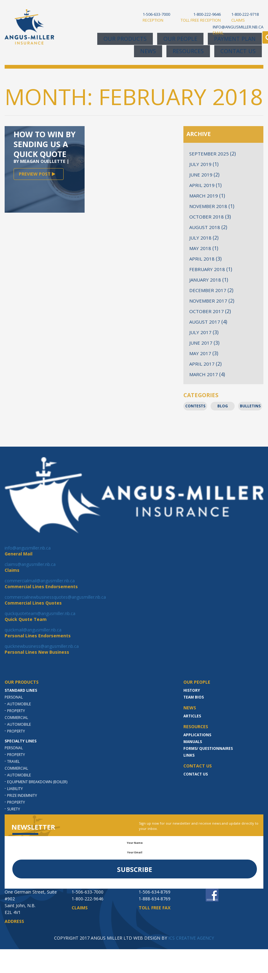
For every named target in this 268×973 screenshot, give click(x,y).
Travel (13, 761)
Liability (15, 788)
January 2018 (205, 280)
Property (16, 710)
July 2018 (200, 238)
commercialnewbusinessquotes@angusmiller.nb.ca (55, 597)
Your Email (134, 852)
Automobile (19, 704)
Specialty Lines (20, 741)
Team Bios (193, 697)
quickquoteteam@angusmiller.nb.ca (40, 613)
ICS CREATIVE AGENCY (191, 938)
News (148, 51)
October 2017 (206, 311)
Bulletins (250, 406)
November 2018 (208, 206)
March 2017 (203, 374)
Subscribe (134, 869)
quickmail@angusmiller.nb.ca (33, 630)
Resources (188, 51)
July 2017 (200, 332)
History (191, 690)
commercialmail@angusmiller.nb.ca (40, 581)
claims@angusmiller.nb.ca (30, 564)
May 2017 (200, 353)
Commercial (16, 717)
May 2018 (200, 248)
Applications (197, 734)
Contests (195, 406)
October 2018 (206, 217)
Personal (14, 697)
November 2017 (208, 301)
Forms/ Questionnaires (208, 748)
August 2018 (204, 227)
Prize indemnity (22, 795)
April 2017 (202, 364)
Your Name (135, 843)
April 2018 (202, 259)
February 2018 (207, 269)
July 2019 (200, 164)
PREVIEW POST (37, 174)
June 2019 (200, 175)
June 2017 (200, 343)
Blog (222, 406)
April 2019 (202, 185)
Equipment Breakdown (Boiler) (37, 781)
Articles (192, 716)
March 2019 (203, 196)
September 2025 (209, 154)
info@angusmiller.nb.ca (28, 548)
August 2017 (204, 322)
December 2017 (207, 290)
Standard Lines (21, 690)
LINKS (189, 755)
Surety (13, 809)
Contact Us (238, 51)
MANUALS (192, 741)
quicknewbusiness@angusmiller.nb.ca (42, 646)
